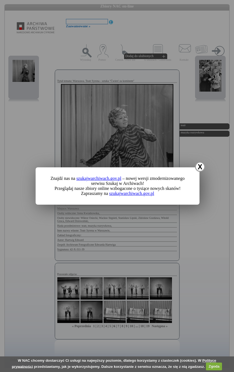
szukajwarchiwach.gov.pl (98, 178)
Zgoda (214, 366)
